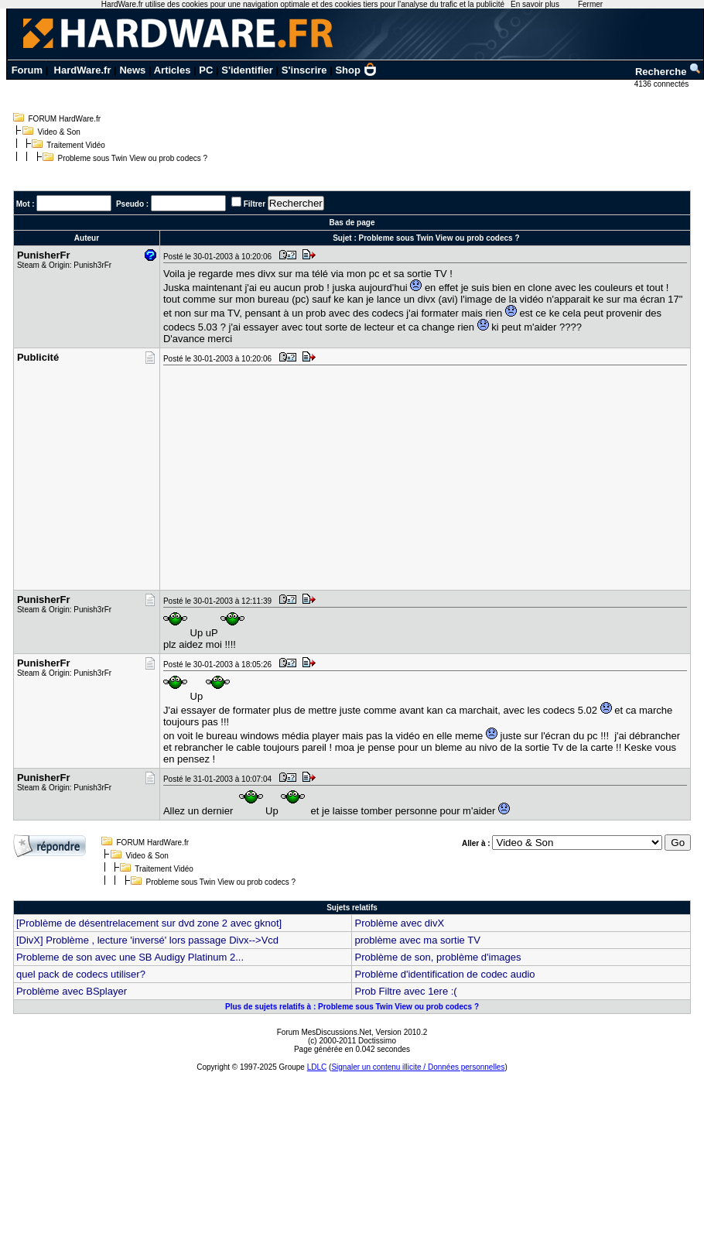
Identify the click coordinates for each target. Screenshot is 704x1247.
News (132, 70)
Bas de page (352, 222)
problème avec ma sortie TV (417, 940)
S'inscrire (304, 70)
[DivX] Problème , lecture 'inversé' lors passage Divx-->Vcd (147, 940)
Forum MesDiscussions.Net (324, 1032)
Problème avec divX (399, 923)
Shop (356, 70)
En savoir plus (535, 4)
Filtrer (254, 204)
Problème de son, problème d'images (437, 957)
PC (206, 70)
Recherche (668, 71)
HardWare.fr (82, 70)
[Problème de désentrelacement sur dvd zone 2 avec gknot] (149, 923)
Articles (172, 70)
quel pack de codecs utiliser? (80, 974)
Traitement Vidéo (75, 145)
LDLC (317, 1067)
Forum (27, 70)
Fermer (590, 4)
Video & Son (59, 132)
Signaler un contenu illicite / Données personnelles (417, 1067)
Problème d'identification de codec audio (444, 974)
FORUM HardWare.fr (65, 119)
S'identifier (247, 70)
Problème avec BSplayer (71, 991)
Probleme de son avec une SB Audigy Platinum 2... (130, 957)
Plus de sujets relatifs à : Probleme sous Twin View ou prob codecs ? (352, 1006)
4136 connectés (662, 84)
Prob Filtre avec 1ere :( (405, 991)
